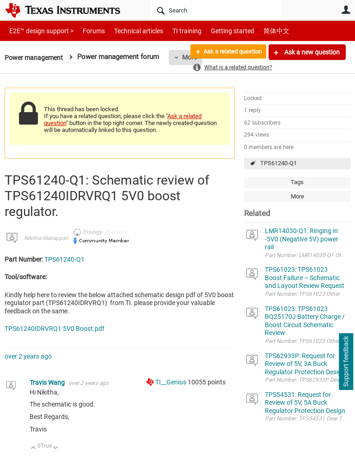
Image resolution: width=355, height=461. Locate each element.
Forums (87, 30)
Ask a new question (311, 52)
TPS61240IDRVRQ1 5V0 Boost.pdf (54, 328)
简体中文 (257, 30)
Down (56, 448)
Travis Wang (48, 382)
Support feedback (345, 361)
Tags (297, 182)
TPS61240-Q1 (278, 163)
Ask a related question (228, 52)
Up (33, 448)
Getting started (216, 30)
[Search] (215, 10)
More (297, 196)
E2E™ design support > (38, 30)
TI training (174, 30)
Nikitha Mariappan (46, 238)
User (345, 9)
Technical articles (129, 30)
